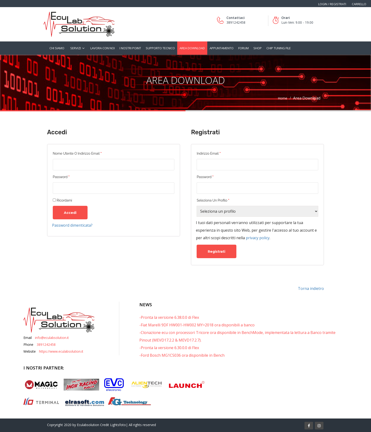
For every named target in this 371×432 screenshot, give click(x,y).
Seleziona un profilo (213, 200)
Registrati (216, 251)
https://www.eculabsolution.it (61, 351)
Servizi (75, 48)
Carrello (359, 4)
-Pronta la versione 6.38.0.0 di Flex (169, 317)
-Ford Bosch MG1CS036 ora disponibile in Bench (182, 355)
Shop (257, 48)
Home (282, 98)
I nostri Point (130, 48)
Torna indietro (311, 288)
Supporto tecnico (160, 48)
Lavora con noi (102, 48)
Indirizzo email (209, 153)
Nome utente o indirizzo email (77, 153)
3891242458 (46, 344)
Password (61, 177)
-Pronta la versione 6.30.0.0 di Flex (169, 347)
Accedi (70, 213)
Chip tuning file (278, 48)
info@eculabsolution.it (52, 337)
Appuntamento (222, 48)
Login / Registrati (332, 4)
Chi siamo (56, 48)
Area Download (192, 48)
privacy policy (257, 237)
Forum (243, 48)
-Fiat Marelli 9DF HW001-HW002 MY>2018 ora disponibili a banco (197, 325)
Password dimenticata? (72, 225)
